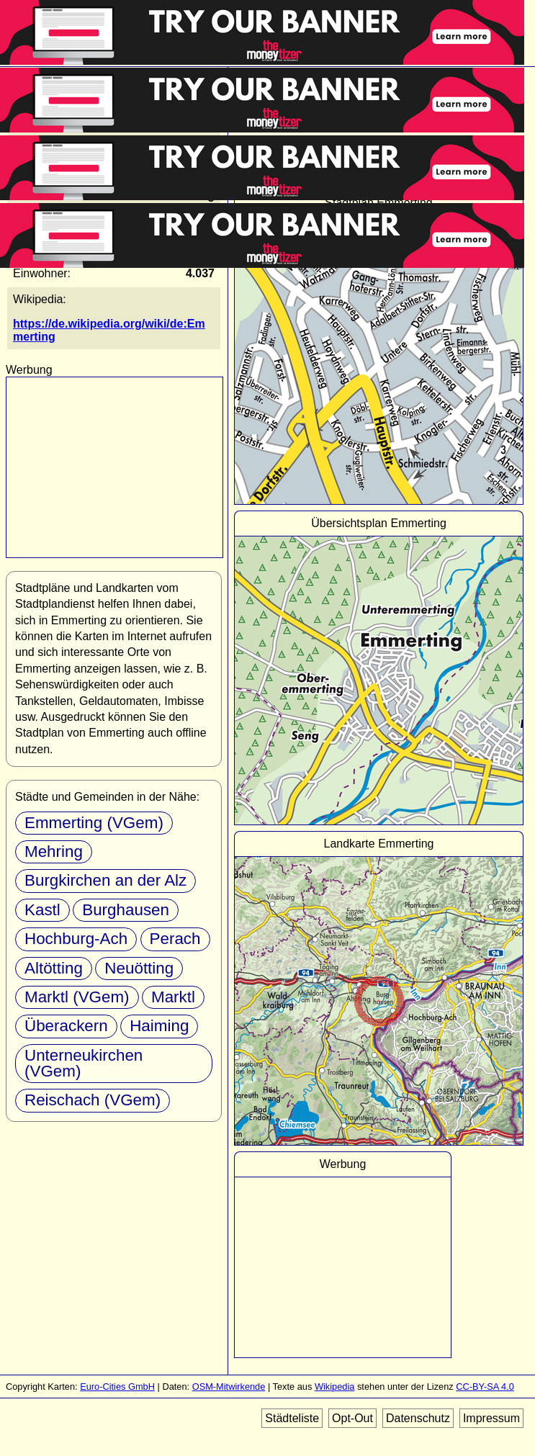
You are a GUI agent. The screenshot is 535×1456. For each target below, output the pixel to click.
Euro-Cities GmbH (117, 1386)
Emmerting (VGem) (93, 823)
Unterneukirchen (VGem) (83, 1063)
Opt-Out (352, 1418)
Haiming (159, 1026)
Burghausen (125, 910)
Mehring (53, 851)
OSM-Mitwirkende (229, 1386)
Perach (175, 939)
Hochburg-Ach (75, 939)
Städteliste (292, 1418)
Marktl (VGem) (77, 997)
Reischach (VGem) (92, 1100)
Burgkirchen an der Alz (105, 880)
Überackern (66, 1026)
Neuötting (139, 968)
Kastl (42, 910)
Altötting (53, 968)
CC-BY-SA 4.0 (485, 1386)
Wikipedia (334, 1386)
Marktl (173, 997)
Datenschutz (418, 1418)
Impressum (491, 1418)
